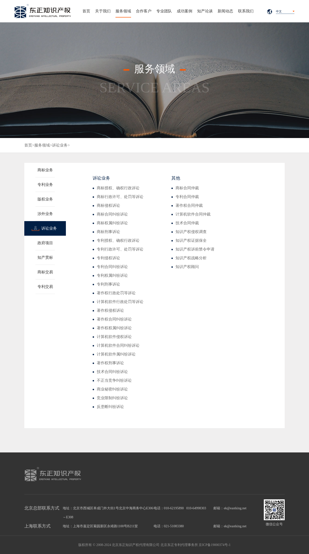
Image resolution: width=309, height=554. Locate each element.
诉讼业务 (60, 145)
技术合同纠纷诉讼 (112, 372)
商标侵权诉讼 (108, 205)
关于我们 (103, 11)
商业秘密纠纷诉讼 (112, 389)
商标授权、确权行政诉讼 (118, 188)
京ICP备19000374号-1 (214, 545)
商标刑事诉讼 (108, 232)
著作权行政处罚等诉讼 (116, 293)
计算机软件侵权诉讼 (114, 337)
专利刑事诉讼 (108, 284)
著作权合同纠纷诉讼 (114, 319)
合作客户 (143, 11)
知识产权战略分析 (191, 258)
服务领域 (123, 11)
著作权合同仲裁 (189, 205)
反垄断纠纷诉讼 (110, 407)
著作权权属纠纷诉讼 (114, 328)
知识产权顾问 (187, 267)
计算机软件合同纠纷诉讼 (118, 345)
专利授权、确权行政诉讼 (118, 240)
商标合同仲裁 (187, 188)
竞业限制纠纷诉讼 (112, 398)
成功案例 (184, 11)
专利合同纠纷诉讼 (112, 267)
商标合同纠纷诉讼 (112, 214)
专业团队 (164, 11)
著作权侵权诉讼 (110, 310)
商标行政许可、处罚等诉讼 (120, 197)
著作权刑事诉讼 (110, 363)
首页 (86, 11)
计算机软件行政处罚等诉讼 (120, 302)
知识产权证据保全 (191, 240)
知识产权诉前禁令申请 (195, 249)
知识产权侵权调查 (191, 232)
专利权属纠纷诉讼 (112, 275)
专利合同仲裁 (187, 197)
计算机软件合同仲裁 (193, 214)
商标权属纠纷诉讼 (112, 223)
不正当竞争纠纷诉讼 (114, 380)
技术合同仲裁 (187, 223)
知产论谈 (205, 11)
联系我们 (246, 11)
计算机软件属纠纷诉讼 (116, 354)
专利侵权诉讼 (108, 258)
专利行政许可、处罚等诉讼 (120, 249)
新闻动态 (225, 11)
